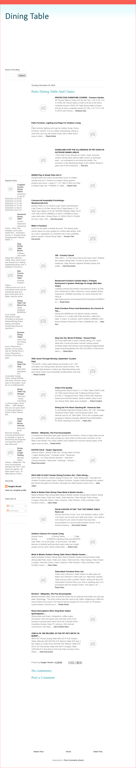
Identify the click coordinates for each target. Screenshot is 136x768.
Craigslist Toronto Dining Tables (21, 188)
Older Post (97, 752)
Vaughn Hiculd (14, 486)
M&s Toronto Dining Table (20, 274)
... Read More (67, 351)
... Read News (64, 302)
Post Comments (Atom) (74, 760)
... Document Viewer (78, 525)
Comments (12, 511)
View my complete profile (15, 490)
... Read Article (50, 136)
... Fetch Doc (86, 421)
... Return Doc (71, 186)
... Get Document (55, 219)
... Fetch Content (95, 401)
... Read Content (38, 374)
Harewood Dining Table (21, 216)
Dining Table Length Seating (20, 451)
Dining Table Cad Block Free (21, 303)
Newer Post (38, 752)
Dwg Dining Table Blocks (20, 247)
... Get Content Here (60, 627)
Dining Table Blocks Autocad (20, 422)
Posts (10, 506)
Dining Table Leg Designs (21, 391)
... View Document (45, 652)
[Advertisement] (68, 44)
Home (68, 752)
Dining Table (27, 16)
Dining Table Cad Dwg (21, 364)
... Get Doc (83, 165)
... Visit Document (68, 266)
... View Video (51, 503)
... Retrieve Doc (79, 111)
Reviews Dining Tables (20, 334)
